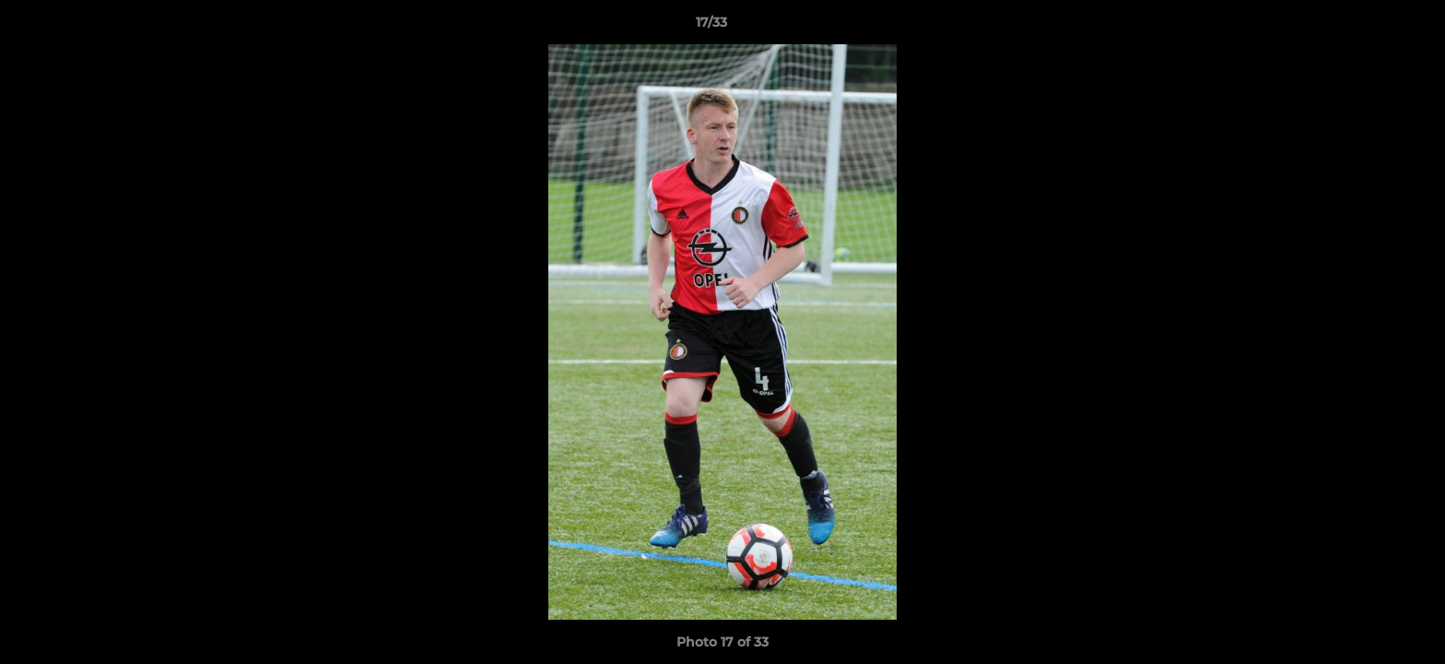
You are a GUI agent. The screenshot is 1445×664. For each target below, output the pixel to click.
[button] (1368, 26)
